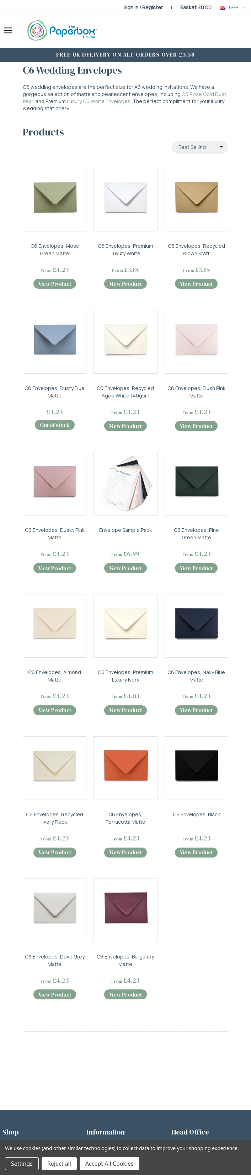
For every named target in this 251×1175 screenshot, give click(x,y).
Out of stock (55, 425)
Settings (22, 1164)
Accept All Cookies (109, 1164)
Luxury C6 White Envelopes (98, 101)
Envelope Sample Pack (125, 530)
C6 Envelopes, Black (196, 814)
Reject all (59, 1164)
